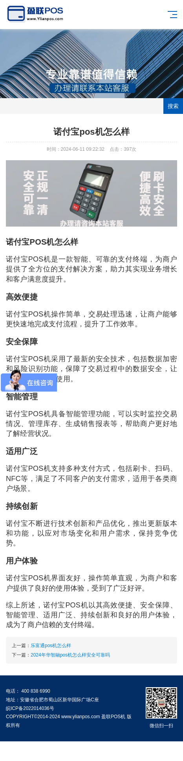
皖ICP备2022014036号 (30, 708)
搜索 (173, 106)
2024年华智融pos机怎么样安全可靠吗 (70, 655)
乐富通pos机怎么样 (51, 645)
